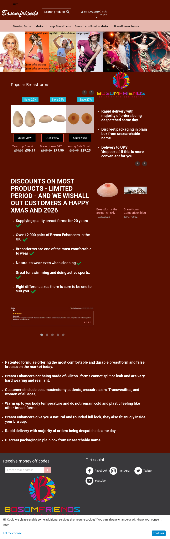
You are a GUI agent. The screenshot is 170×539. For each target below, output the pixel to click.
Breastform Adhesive (126, 26)
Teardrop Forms (22, 26)
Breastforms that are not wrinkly (107, 211)
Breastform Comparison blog (135, 211)
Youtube (95, 481)
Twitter (143, 471)
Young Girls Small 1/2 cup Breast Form (80, 146)
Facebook (96, 471)
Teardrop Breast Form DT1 (24, 146)
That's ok (158, 533)
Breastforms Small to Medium (92, 26)
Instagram (120, 471)
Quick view (25, 138)
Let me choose (12, 533)
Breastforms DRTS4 (52, 146)
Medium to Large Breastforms (53, 26)
